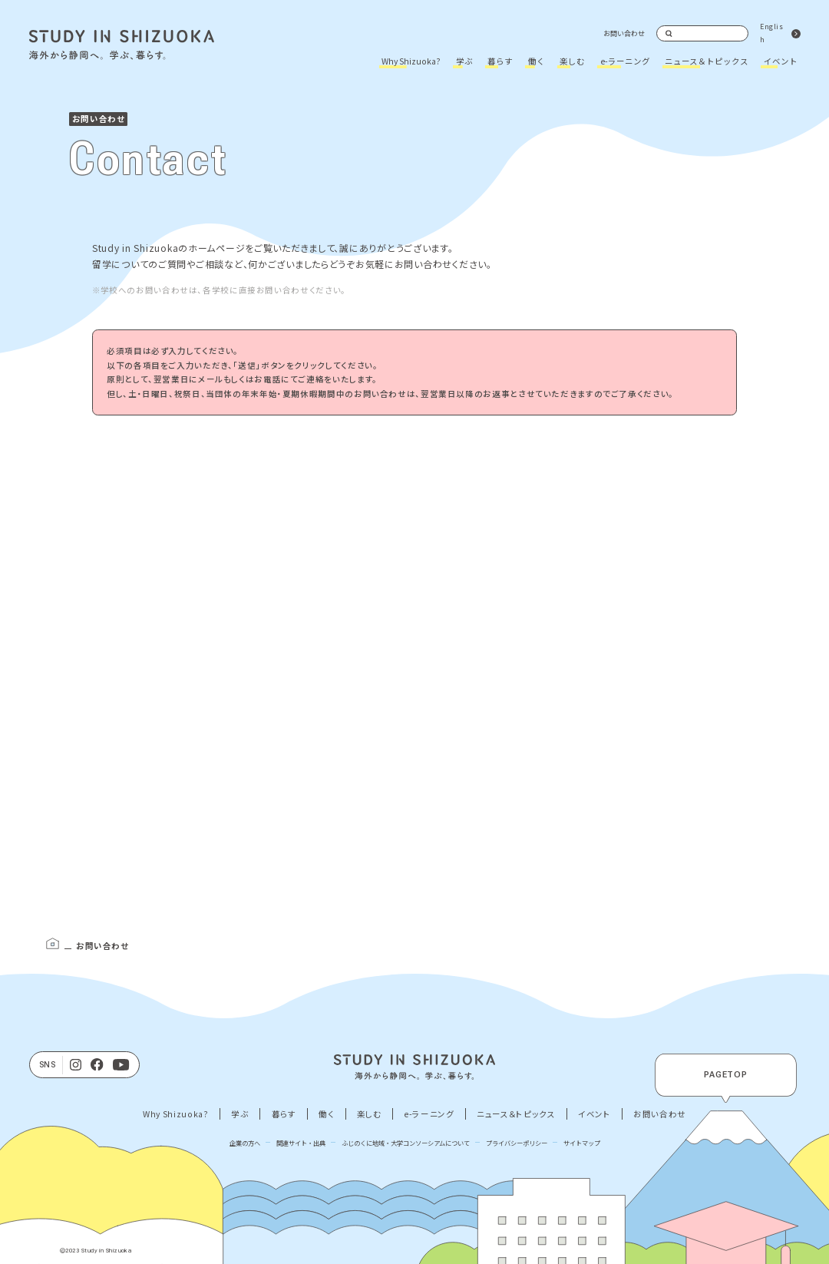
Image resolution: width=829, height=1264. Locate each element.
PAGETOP (726, 1075)
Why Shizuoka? (411, 61)
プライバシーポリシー (516, 1142)
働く (536, 61)
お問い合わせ (624, 33)
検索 (669, 34)
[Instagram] (75, 1065)
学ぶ (464, 61)
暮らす (500, 61)
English (771, 33)
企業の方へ (245, 1142)
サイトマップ (581, 1142)
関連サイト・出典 (300, 1142)
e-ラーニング (625, 61)
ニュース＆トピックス (706, 61)
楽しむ (572, 61)
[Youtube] (121, 1065)
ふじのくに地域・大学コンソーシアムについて (406, 1142)
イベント (781, 61)
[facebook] (97, 1065)
